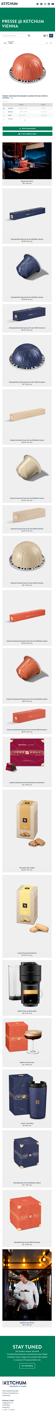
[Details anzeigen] (27, 160)
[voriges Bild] (47, 43)
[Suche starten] (29, 35)
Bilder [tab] (11, 43)
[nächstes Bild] (51, 43)
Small (10, 115)
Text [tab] (5, 43)
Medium (10, 112)
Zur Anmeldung (27, 1366)
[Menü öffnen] (51, 35)
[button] (45, 36)
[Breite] (21, 120)
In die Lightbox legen (27, 134)
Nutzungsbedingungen (10, 1391)
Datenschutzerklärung (10, 1393)
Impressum (6, 1395)
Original (10, 108)
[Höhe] (28, 120)
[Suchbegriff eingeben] (16, 36)
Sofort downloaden (27, 128)
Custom (10, 119)
